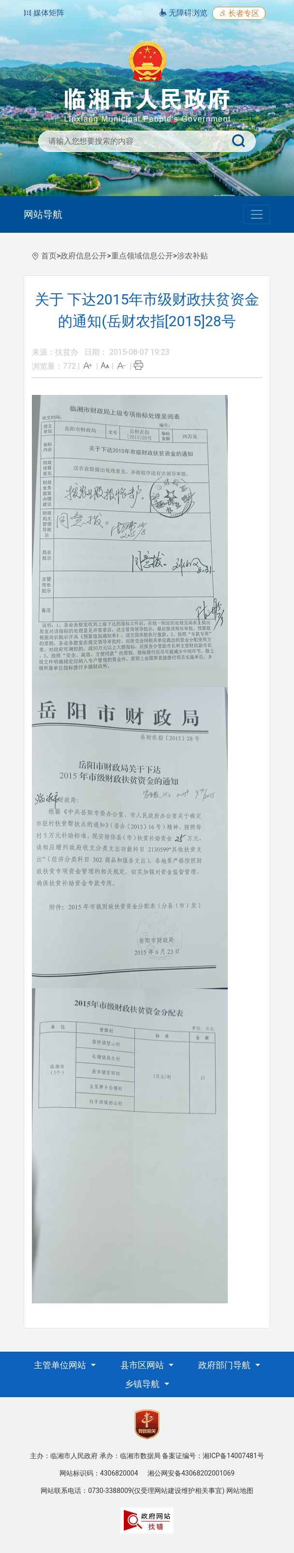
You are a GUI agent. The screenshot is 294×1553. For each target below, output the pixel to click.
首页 (49, 255)
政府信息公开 (83, 255)
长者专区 (239, 13)
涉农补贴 (192, 255)
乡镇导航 (143, 1384)
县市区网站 (143, 1365)
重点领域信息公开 (142, 255)
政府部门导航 (225, 1365)
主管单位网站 (61, 1365)
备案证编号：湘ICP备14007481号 (213, 1456)
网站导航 (43, 214)
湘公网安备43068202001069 (191, 1473)
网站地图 (239, 1490)
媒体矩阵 (44, 12)
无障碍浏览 (183, 12)
